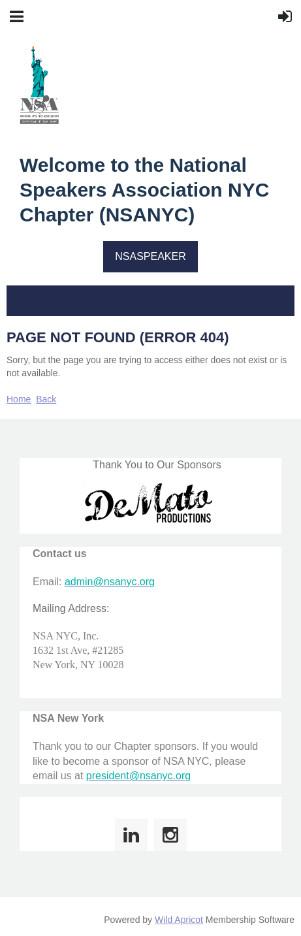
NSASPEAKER (150, 256)
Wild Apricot (179, 919)
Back (46, 399)
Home (19, 399)
